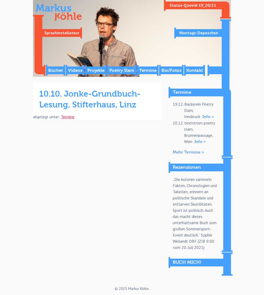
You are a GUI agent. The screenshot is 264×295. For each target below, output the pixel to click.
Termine (147, 70)
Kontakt (194, 70)
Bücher (55, 70)
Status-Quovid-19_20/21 (193, 5)
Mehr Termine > (188, 152)
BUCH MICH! (187, 262)
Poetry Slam (121, 70)
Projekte (95, 70)
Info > (208, 116)
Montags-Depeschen (198, 32)
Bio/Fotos (171, 70)
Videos (75, 70)
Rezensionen (187, 167)
